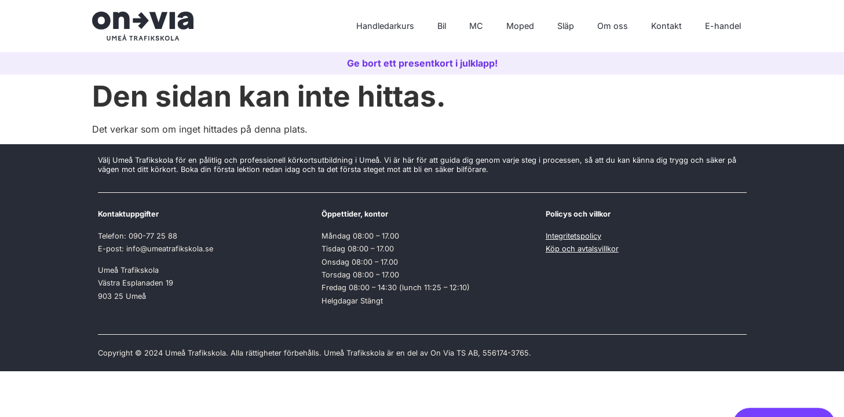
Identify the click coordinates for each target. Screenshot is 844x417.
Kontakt (666, 26)
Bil (441, 26)
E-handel (723, 26)
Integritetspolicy (573, 236)
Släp (565, 26)
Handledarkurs (385, 26)
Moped (520, 26)
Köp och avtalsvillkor (582, 248)
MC (476, 26)
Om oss (612, 26)
